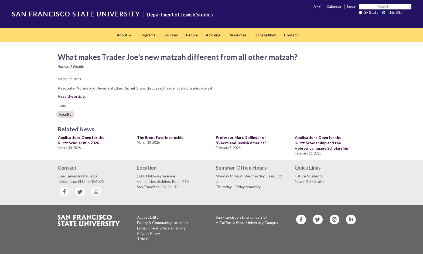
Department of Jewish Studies (180, 15)
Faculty (65, 114)
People (192, 35)
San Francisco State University (241, 217)
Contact (291, 35)
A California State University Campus (247, 222)
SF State (368, 12)
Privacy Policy (148, 233)
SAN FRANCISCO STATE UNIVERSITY (76, 14)
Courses (170, 35)
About (126, 36)
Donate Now (265, 35)
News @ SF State (309, 181)
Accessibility (147, 217)
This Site (392, 12)
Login (351, 6)
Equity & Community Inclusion (162, 222)
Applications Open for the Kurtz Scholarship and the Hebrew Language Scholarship (321, 142)
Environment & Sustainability (161, 228)
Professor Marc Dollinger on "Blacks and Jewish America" (241, 140)
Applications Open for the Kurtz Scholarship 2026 (81, 140)
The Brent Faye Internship (160, 137)
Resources (237, 35)
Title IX (143, 238)
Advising (213, 35)
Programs (147, 35)
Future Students (309, 176)
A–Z (317, 6)
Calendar (334, 6)
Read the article (71, 96)
